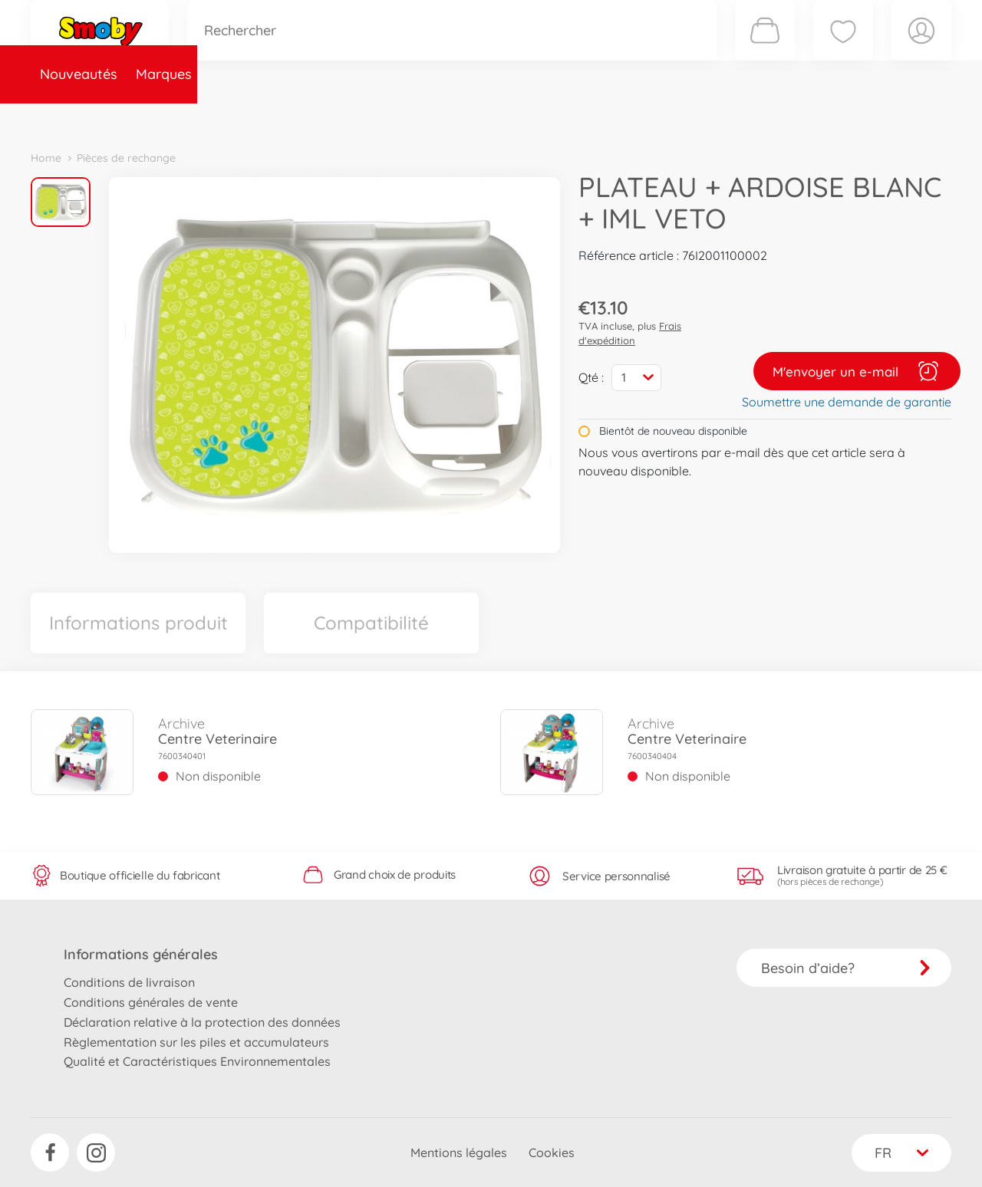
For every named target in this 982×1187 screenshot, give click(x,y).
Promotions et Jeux (568, 118)
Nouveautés (78, 118)
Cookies (552, 1152)
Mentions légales (458, 1152)
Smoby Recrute (860, 118)
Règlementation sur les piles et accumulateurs (196, 1042)
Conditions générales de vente (151, 1002)
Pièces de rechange (361, 118)
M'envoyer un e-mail (857, 371)
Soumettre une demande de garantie (846, 401)
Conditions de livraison (129, 982)
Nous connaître (698, 118)
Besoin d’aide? (846, 968)
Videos (464, 118)
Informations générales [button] (141, 954)
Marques (164, 118)
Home (46, 158)
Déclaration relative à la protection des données (202, 1022)
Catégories (245, 118)
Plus (779, 118)
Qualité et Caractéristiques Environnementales (197, 1061)
